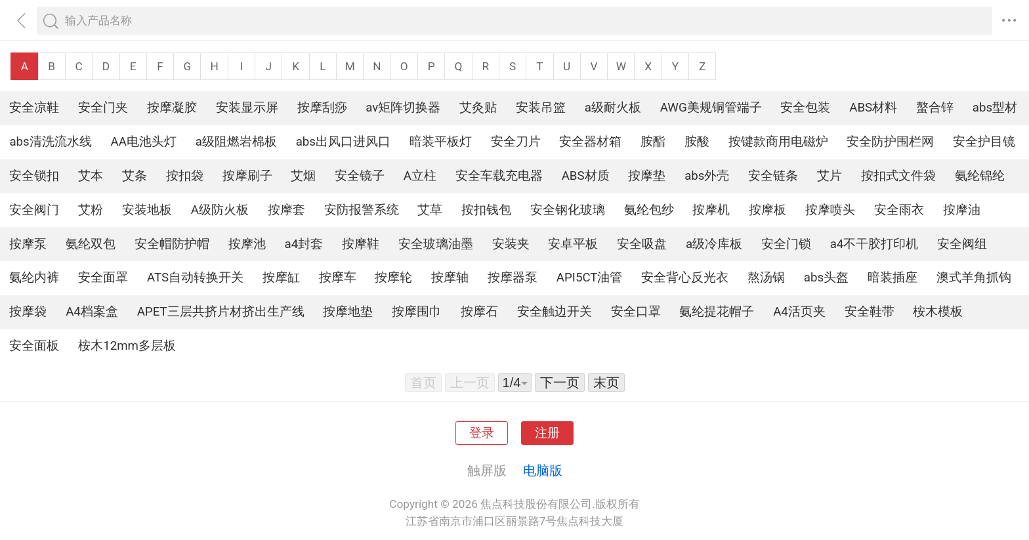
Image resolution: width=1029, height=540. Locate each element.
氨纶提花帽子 (716, 311)
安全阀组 (962, 244)
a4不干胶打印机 (874, 244)
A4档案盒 (92, 311)
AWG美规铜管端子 (711, 107)
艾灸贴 (478, 107)
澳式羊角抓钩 (973, 277)
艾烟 (303, 176)
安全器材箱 (590, 142)
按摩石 (479, 311)
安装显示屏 (247, 107)
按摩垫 (646, 176)
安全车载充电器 (499, 176)
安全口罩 (636, 311)
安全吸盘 (642, 244)
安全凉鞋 (34, 107)
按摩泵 (28, 244)
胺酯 (652, 142)
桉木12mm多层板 (127, 346)
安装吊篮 (541, 107)
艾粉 (90, 210)
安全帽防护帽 (172, 244)
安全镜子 (360, 176)
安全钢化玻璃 (567, 210)
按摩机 (711, 210)
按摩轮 (393, 277)
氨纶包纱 (649, 210)
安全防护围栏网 (890, 142)
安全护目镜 (984, 142)
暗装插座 (892, 277)
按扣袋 (184, 176)
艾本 (90, 176)
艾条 (134, 176)
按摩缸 (281, 277)
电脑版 (542, 470)
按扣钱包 (486, 210)
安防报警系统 (361, 210)
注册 (547, 433)
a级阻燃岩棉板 (236, 142)
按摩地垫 (348, 311)
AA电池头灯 (144, 142)
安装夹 (511, 244)
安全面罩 (103, 277)
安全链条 (773, 176)
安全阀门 (34, 210)
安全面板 (34, 346)
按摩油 (961, 210)
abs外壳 (706, 176)
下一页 (559, 382)
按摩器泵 (512, 277)
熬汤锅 (766, 277)
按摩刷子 (247, 176)
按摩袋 (28, 311)
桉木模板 (938, 311)
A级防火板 (220, 210)
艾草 (429, 210)
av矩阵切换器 (403, 107)
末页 (606, 382)
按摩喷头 (830, 210)
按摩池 (247, 244)
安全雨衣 (899, 210)
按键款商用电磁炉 (778, 142)
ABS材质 (586, 176)
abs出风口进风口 (343, 142)
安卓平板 (573, 244)
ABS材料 (873, 107)
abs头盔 (826, 277)
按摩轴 (450, 277)
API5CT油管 (589, 277)
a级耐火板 (613, 107)
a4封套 (304, 244)
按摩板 (767, 210)
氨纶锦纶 (980, 176)
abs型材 (995, 107)
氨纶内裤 (34, 277)
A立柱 (420, 176)
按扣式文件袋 (898, 176)
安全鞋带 (869, 311)
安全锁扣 (34, 176)
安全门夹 (103, 107)
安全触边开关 (554, 311)
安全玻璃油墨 (435, 244)
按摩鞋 (360, 244)
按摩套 (286, 210)
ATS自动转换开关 (195, 277)
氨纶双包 (91, 244)
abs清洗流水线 (50, 142)
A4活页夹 (799, 311)
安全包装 (805, 107)
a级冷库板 (714, 244)
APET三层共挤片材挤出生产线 (220, 311)
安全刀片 (516, 142)
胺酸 (696, 142)
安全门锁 (786, 244)
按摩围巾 (417, 311)
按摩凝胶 (172, 107)
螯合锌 (935, 107)
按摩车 (337, 277)
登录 (481, 433)
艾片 (829, 176)
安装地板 (147, 210)
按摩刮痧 (322, 107)
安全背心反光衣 (684, 277)
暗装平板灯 (441, 142)
